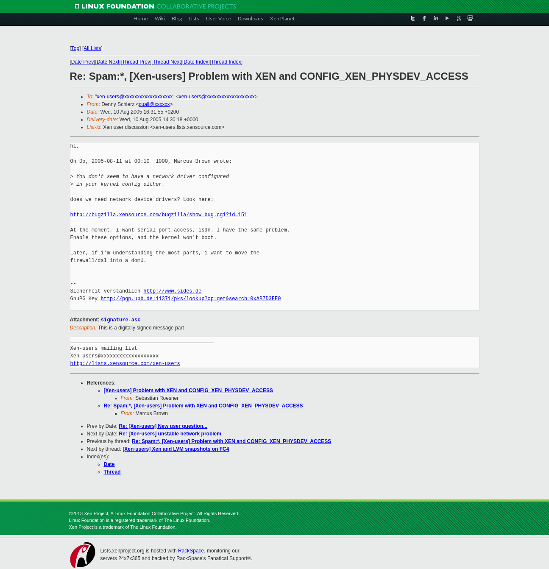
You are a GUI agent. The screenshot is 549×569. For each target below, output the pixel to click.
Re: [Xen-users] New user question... (163, 426)
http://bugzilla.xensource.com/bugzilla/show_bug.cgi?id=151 (159, 214)
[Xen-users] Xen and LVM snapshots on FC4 (176, 449)
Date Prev (82, 62)
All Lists (92, 48)
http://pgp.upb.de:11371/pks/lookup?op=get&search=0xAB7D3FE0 (191, 298)
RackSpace (191, 550)
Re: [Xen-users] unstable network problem (170, 433)
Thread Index (226, 62)
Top (75, 48)
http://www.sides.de (172, 291)
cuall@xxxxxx (154, 104)
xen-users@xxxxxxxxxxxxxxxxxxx (135, 97)
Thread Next (167, 62)
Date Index (196, 62)
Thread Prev (136, 62)
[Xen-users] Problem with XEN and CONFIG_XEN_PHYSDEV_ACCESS (188, 390)
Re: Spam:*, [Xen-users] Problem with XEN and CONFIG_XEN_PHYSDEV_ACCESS (203, 405)
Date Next (108, 62)
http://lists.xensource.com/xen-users (125, 363)
